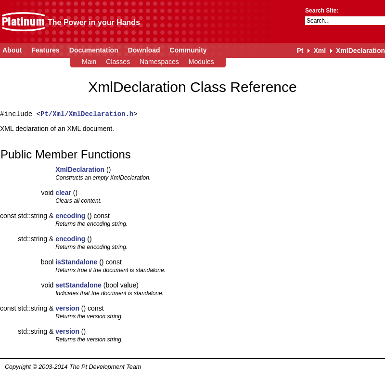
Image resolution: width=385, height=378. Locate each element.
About (12, 50)
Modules (201, 61)
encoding (70, 216)
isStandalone (76, 262)
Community (188, 50)
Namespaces (159, 61)
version (67, 308)
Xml (319, 50)
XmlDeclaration (360, 50)
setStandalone (78, 285)
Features (45, 50)
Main (89, 61)
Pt (299, 50)
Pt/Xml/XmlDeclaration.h (86, 113)
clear (63, 192)
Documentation (93, 50)
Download (144, 50)
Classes (118, 61)
